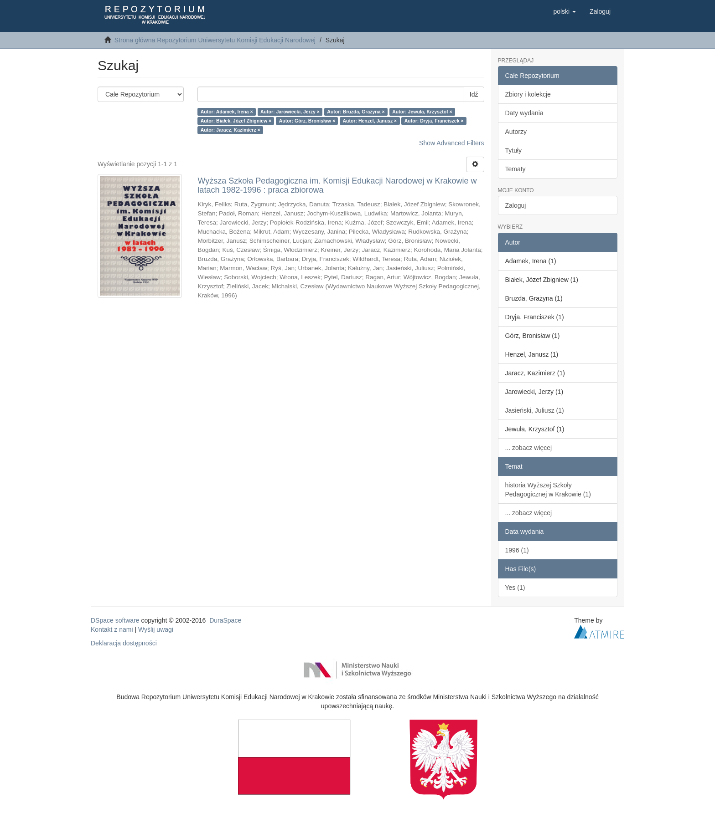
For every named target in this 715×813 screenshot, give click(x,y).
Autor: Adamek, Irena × (227, 111)
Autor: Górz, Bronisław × (307, 120)
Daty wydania (524, 113)
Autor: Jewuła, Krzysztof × (422, 111)
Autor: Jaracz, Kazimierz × (230, 130)
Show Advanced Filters (451, 143)
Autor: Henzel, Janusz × (370, 120)
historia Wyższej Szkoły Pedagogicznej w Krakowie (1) (548, 489)
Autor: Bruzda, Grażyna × (355, 111)
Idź (474, 94)
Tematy (515, 169)
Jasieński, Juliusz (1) (534, 410)
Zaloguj (515, 205)
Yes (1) (515, 587)
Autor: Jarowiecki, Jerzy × (290, 111)
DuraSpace (225, 620)
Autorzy (516, 131)
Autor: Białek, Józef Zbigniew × (236, 120)
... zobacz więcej (528, 447)
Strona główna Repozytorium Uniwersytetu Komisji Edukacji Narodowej (215, 40)
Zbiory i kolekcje (528, 94)
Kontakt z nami (112, 629)
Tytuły (513, 150)
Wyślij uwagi (155, 629)
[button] (564, 11)
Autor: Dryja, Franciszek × (434, 120)
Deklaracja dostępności (124, 643)
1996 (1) (517, 550)
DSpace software (115, 620)
